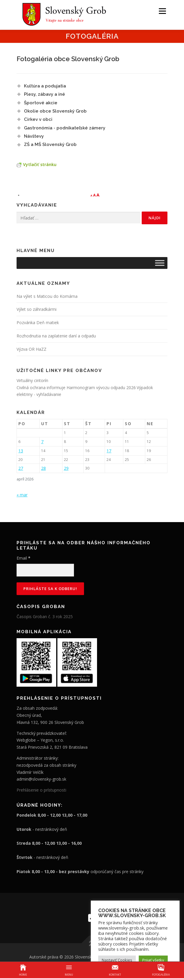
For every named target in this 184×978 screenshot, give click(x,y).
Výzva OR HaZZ (31, 349)
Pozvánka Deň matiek (38, 322)
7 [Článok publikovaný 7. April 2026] (42, 441)
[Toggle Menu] (159, 263)
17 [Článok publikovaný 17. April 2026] (108, 451)
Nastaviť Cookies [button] (117, 960)
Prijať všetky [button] (153, 960)
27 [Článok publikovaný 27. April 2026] (20, 468)
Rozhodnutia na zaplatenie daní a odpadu (56, 336)
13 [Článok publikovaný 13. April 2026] (20, 451)
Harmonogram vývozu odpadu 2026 (101, 387)
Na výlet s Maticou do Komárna (47, 296)
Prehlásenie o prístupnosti (41, 790)
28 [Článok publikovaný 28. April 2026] (43, 468)
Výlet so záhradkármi (37, 309)
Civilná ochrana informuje (42, 387)
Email (23, 558)
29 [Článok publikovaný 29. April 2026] (66, 468)
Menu (162, 11)
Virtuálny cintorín (32, 380)
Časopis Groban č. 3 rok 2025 (45, 616)
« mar (22, 495)
